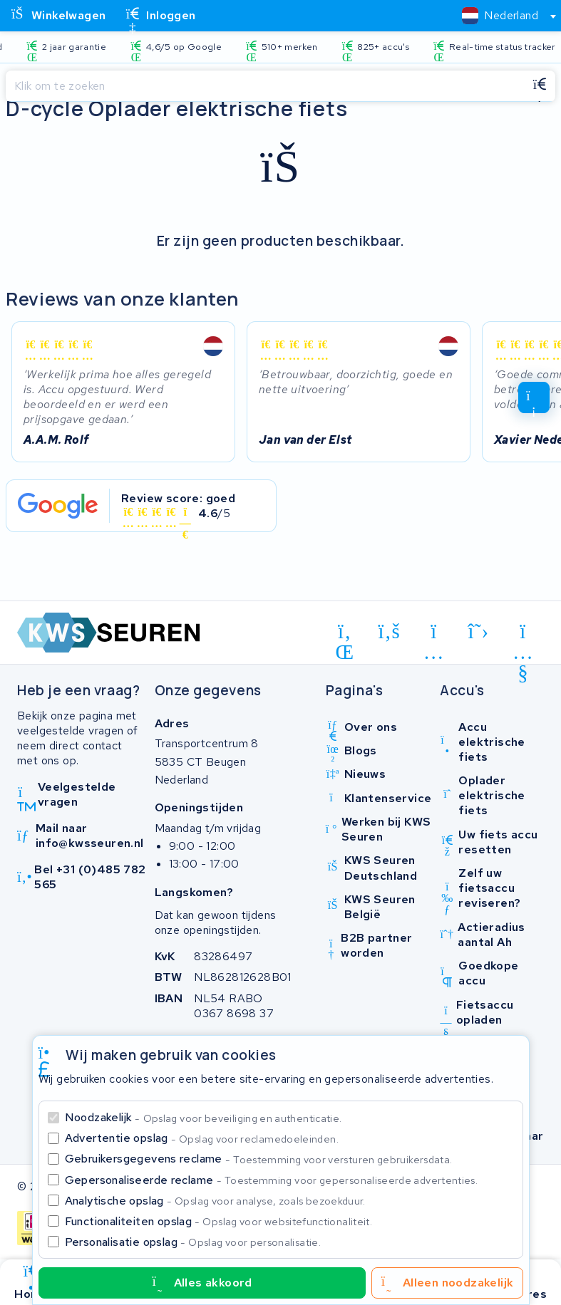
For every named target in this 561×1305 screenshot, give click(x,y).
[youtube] (523, 634)
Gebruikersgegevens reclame (259, 1158)
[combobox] (503, 15)
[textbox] (500, 15)
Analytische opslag (215, 1200)
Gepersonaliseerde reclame (271, 1180)
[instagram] (434, 634)
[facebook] (390, 631)
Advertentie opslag (202, 1137)
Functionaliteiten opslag (219, 1221)
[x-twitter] (479, 631)
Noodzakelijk (203, 1117)
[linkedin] (345, 634)
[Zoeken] (265, 86)
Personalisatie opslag (193, 1241)
